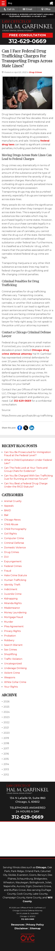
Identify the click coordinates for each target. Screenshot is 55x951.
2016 (5, 754)
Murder (8, 621)
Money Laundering (15, 612)
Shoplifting (10, 654)
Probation (10, 635)
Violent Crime (12, 672)
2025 (5, 707)
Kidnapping (11, 598)
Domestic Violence (15, 547)
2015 (5, 759)
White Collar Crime (15, 682)
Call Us (9, 9)
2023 (6, 717)
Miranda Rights (13, 603)
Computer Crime (14, 538)
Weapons (9, 677)
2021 (5, 727)
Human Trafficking (15, 580)
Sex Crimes (10, 649)
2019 (5, 738)
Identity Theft (12, 584)
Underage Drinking (15, 668)
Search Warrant (13, 645)
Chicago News (12, 519)
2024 (6, 712)
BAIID (7, 510)
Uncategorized (13, 663)
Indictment (10, 589)
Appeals (8, 505)
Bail (6, 515)
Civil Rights (10, 533)
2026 (5, 701)
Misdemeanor (12, 607)
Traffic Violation (13, 659)
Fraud (7, 570)
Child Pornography (15, 529)
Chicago (41, 867)
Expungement (13, 561)
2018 (5, 743)
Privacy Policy (35, 924)
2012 (5, 774)
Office (46, 9)
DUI (6, 556)
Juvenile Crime (13, 594)
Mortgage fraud (13, 617)
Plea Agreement (14, 626)
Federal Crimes (13, 566)
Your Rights (11, 686)
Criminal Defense (14, 543)
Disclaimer (21, 928)
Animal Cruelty (13, 501)
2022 (6, 722)
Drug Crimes (35, 72)
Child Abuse (11, 524)
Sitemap (35, 928)
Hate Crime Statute (15, 575)
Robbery (9, 640)
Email (27, 9)
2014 (5, 764)
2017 (5, 748)
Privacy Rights (12, 631)
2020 (6, 733)
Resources (17, 924)
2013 (5, 769)
